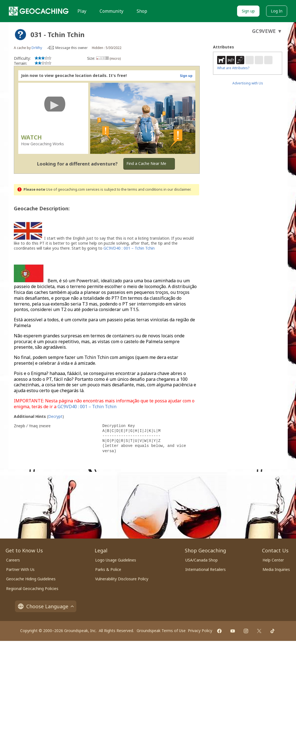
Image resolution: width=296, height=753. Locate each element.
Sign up (248, 11)
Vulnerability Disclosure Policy (121, 578)
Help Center (273, 560)
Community (111, 11)
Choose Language (45, 606)
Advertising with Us (247, 83)
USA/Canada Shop (201, 560)
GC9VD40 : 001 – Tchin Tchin (129, 248)
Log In (276, 11)
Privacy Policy (200, 630)
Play (81, 11)
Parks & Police (108, 569)
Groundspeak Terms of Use (161, 630)
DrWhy (37, 47)
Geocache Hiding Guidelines (31, 578)
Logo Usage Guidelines (115, 560)
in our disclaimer (176, 189)
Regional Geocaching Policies (32, 588)
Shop (142, 11)
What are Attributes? (233, 68)
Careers (13, 560)
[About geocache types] (20, 34)
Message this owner (71, 47)
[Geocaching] (39, 11)
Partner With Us (20, 569)
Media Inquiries (276, 569)
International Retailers (205, 569)
